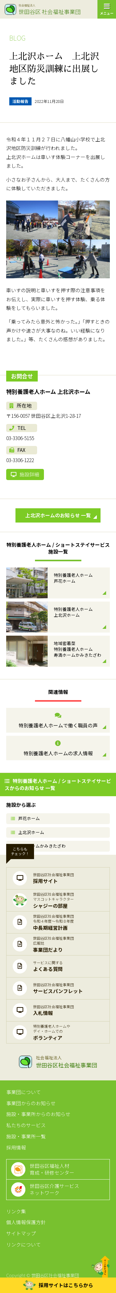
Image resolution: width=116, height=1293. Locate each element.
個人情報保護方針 (26, 1222)
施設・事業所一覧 (26, 1136)
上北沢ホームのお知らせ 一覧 (61, 515)
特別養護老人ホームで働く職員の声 (58, 721)
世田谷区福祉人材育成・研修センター (52, 1169)
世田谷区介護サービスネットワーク (54, 1189)
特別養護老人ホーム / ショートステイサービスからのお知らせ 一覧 (58, 784)
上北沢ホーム (27, 832)
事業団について (23, 1092)
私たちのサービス (26, 1125)
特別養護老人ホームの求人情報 (58, 748)
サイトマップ (21, 1233)
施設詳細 (25, 474)
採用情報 (16, 1147)
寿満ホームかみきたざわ (38, 846)
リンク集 (16, 1211)
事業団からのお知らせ (31, 1103)
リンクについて (23, 1244)
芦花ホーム (25, 818)
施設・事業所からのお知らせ (38, 1114)
